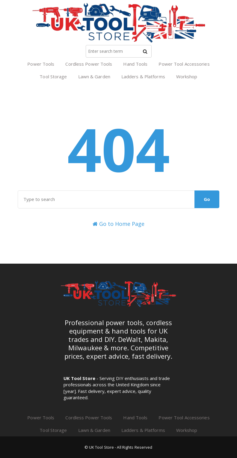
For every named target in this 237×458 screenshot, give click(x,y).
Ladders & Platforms (143, 76)
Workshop (186, 76)
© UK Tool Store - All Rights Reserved (118, 447)
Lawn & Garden (94, 76)
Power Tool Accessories (183, 64)
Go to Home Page (118, 223)
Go (207, 199)
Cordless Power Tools (88, 64)
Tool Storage (53, 76)
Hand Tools (135, 64)
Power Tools (40, 64)
